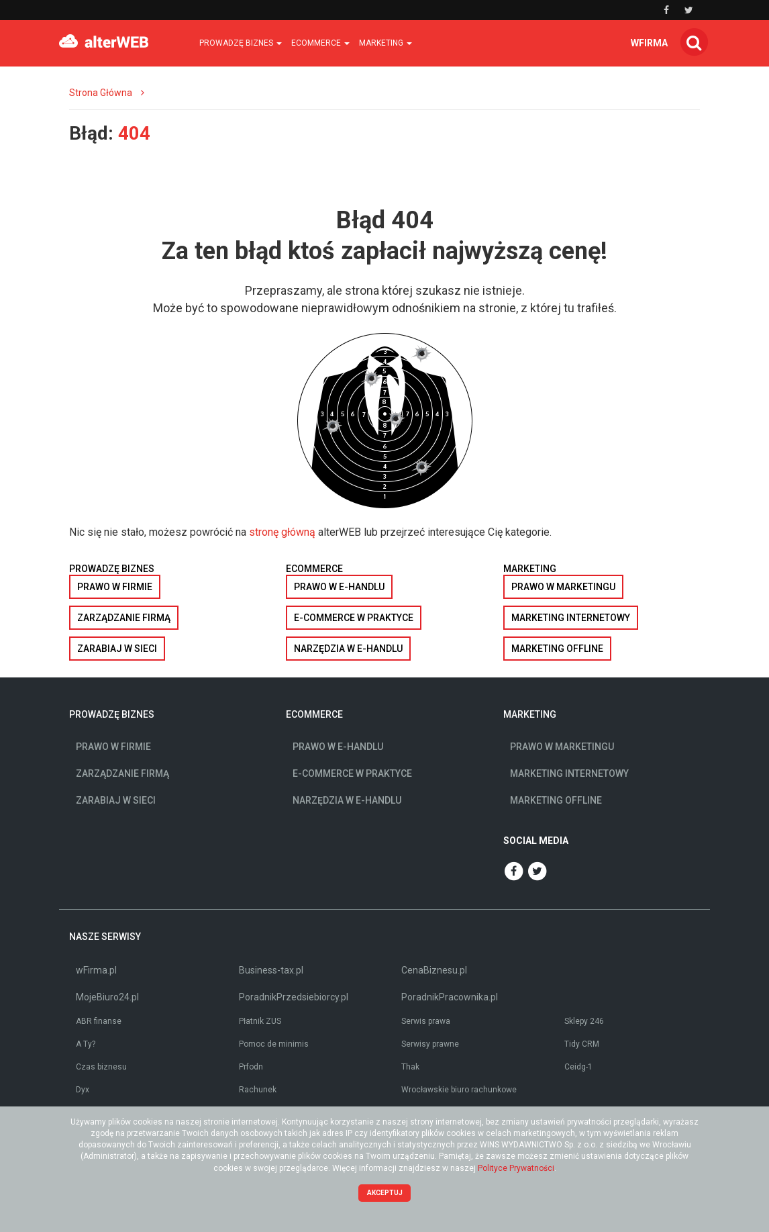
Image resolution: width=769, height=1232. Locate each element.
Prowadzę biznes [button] (240, 43)
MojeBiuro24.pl (107, 997)
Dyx (82, 1089)
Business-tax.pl (271, 970)
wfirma (649, 43)
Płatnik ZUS (260, 1021)
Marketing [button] (385, 43)
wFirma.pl (96, 970)
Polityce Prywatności (516, 1168)
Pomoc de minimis (274, 1044)
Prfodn (251, 1067)
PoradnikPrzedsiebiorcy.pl (293, 997)
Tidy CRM (581, 1044)
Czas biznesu (101, 1067)
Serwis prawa (425, 1021)
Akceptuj (385, 1192)
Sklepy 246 (584, 1021)
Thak (410, 1067)
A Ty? (85, 1044)
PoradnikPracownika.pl (449, 997)
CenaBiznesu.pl (434, 970)
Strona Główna (100, 92)
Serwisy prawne (430, 1044)
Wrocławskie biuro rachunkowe (459, 1089)
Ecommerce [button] (320, 43)
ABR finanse (98, 1021)
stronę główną (282, 532)
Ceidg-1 (578, 1067)
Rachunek (257, 1089)
